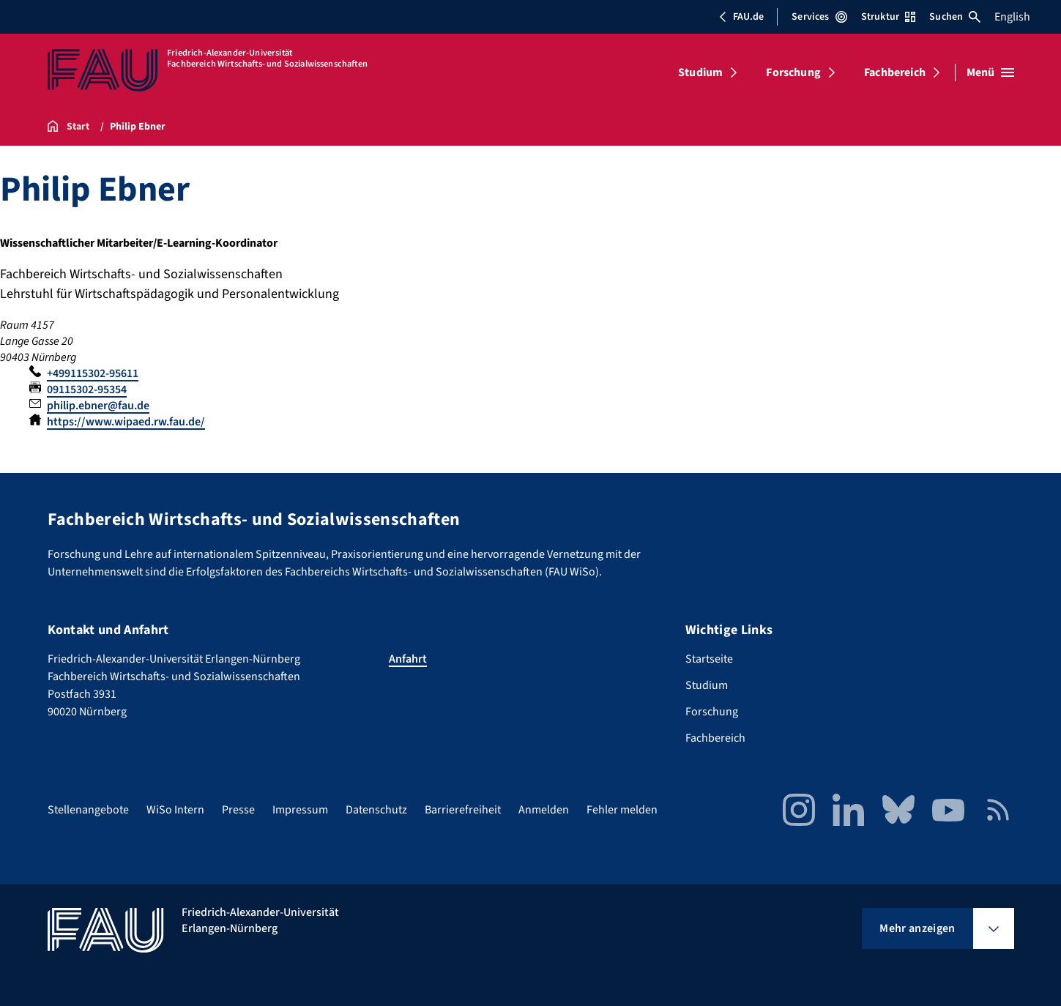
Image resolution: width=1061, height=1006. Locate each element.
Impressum (300, 810)
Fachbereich (895, 72)
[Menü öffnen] (990, 72)
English (1012, 17)
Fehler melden (622, 810)
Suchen (954, 17)
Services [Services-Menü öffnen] (819, 17)
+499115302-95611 (92, 373)
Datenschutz (376, 810)
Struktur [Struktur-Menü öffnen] (888, 17)
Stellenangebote (88, 810)
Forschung (793, 72)
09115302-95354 (87, 389)
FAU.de (741, 17)
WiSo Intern (175, 810)
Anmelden (543, 810)
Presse (238, 810)
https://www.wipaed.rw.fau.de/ (126, 422)
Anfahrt (408, 659)
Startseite (709, 659)
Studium (700, 72)
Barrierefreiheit (463, 810)
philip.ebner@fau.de (98, 406)
